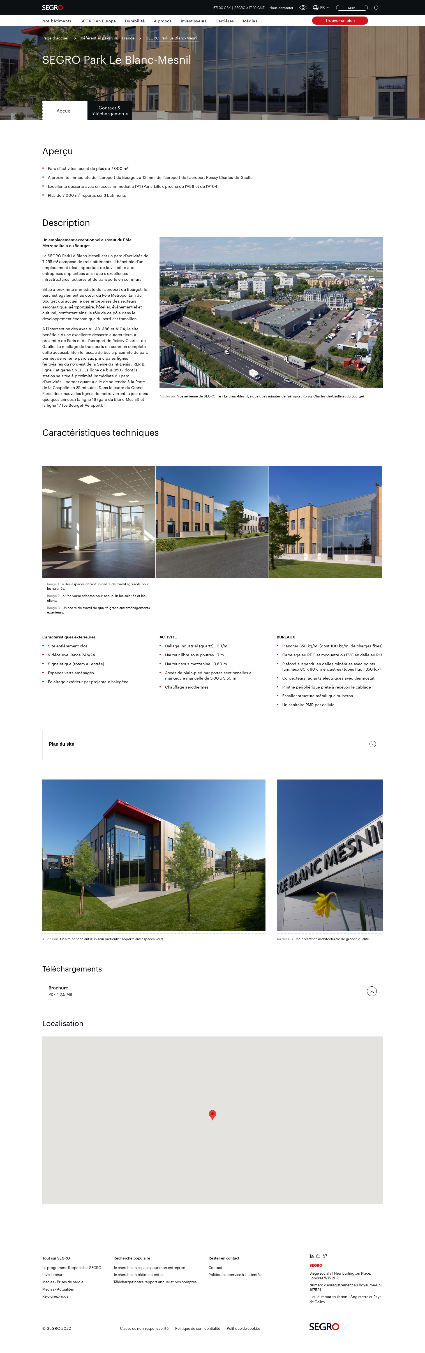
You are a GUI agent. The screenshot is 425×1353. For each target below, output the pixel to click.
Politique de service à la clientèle (235, 1274)
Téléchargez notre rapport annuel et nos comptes (155, 1282)
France (128, 38)
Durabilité (135, 20)
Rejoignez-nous (55, 1296)
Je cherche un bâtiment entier (139, 1274)
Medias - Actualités (58, 1289)
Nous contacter (281, 7)
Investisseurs (194, 20)
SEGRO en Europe (98, 20)
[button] (212, 1115)
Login (351, 7)
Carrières (225, 20)
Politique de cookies (243, 1328)
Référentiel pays (96, 38)
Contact (215, 1267)
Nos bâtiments (56, 20)
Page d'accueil (56, 38)
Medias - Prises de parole (62, 1282)
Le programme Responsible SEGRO (71, 1267)
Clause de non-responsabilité (144, 1328)
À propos (163, 20)
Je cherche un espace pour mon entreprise (149, 1267)
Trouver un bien (340, 20)
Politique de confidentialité (197, 1328)
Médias (250, 20)
